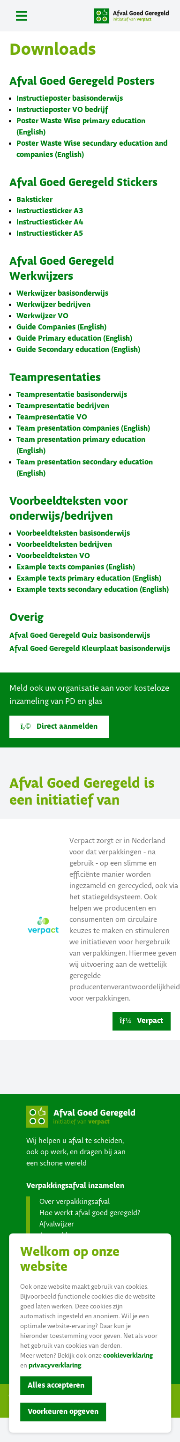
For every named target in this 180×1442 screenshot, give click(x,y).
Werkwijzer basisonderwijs (62, 294)
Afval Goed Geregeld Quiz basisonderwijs (79, 636)
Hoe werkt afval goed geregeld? (90, 1213)
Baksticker (34, 200)
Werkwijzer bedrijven (53, 305)
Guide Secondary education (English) (78, 350)
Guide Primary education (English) (74, 339)
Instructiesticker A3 (49, 211)
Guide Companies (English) (61, 327)
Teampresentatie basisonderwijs (71, 395)
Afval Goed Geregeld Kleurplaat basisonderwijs (89, 649)
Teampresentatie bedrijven (62, 406)
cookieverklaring (128, 1356)
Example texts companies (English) (75, 567)
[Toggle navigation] (21, 16)
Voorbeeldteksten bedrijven (64, 545)
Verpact (141, 1021)
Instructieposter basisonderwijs (69, 99)
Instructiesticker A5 (49, 234)
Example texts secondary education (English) (92, 590)
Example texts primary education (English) (88, 578)
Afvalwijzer (56, 1224)
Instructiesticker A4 (49, 222)
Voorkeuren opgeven (63, 1412)
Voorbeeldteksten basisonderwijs (73, 533)
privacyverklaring (55, 1365)
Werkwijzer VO (42, 316)
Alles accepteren (56, 1385)
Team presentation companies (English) (83, 428)
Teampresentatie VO (51, 417)
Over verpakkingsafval (74, 1201)
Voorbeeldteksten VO (53, 556)
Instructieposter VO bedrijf (62, 110)
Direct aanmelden (59, 727)
